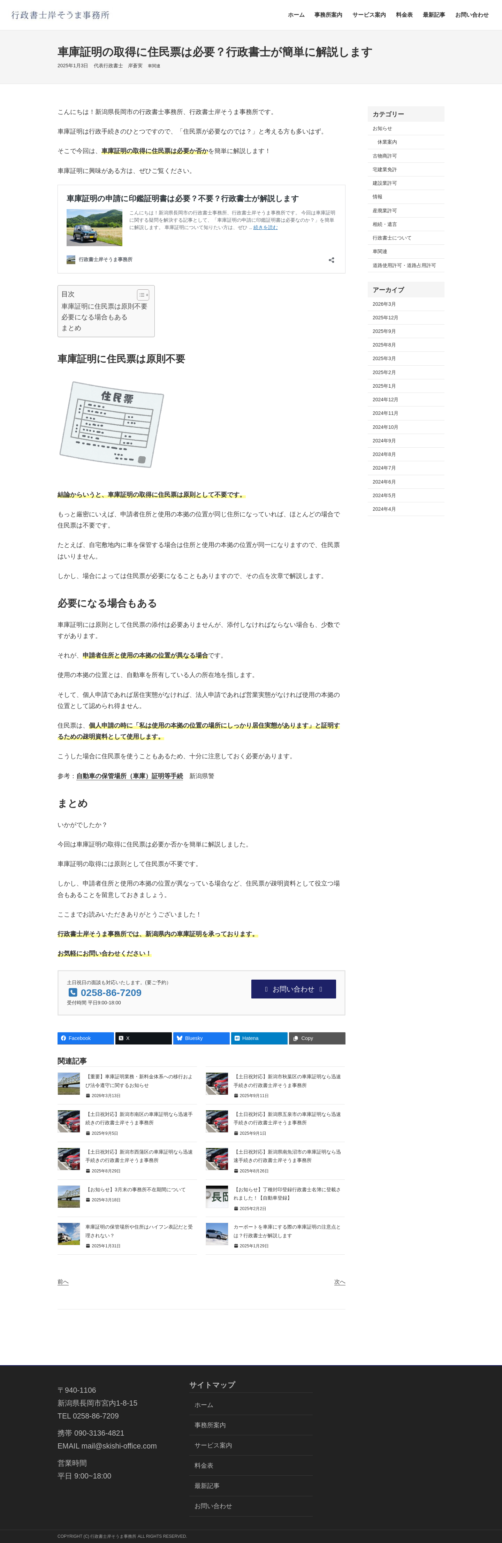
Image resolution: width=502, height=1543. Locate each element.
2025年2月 (384, 372)
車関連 (154, 65)
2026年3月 (384, 304)
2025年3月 (384, 358)
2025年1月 (384, 386)
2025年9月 (384, 331)
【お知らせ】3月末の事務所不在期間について (135, 1189)
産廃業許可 (385, 210)
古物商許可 (385, 156)
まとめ (71, 328)
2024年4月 (384, 509)
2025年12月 (385, 317)
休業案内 (387, 142)
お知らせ (382, 128)
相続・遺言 (385, 224)
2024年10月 (385, 427)
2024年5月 (384, 495)
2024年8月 (384, 454)
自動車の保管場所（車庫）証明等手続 (129, 776)
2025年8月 (384, 345)
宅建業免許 (385, 169)
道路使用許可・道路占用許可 (404, 265)
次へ (339, 1282)
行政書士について (392, 238)
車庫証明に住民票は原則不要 (104, 306)
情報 (377, 196)
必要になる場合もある (94, 317)
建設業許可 (385, 183)
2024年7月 (384, 468)
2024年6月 (384, 482)
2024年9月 (384, 440)
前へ (63, 1282)
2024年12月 (385, 399)
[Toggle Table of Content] (139, 295)
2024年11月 (385, 413)
